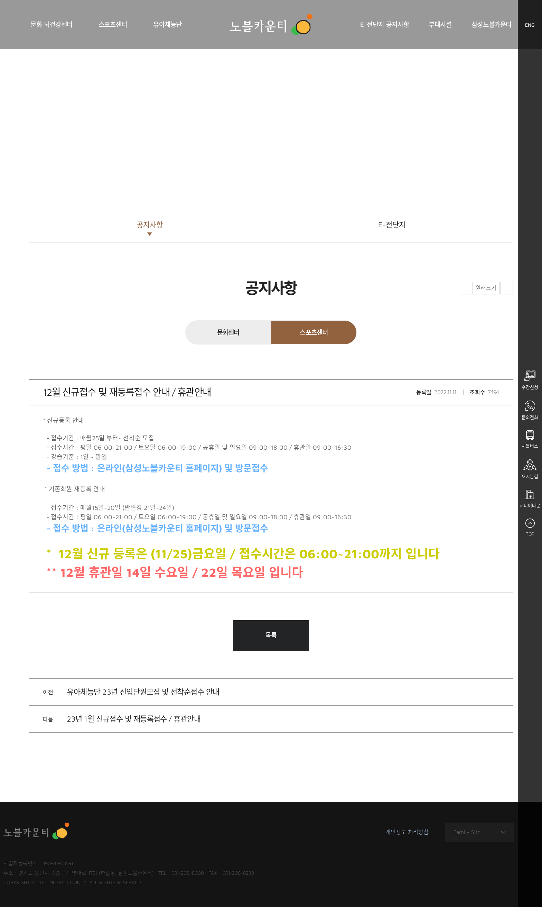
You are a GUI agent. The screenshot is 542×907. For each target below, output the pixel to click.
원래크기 (486, 288)
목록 (271, 635)
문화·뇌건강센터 (51, 24)
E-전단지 (391, 224)
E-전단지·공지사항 (384, 24)
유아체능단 (167, 24)
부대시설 (440, 24)
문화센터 (228, 332)
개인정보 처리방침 (407, 832)
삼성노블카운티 (491, 24)
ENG (533, 26)
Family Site (480, 832)
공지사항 (150, 224)
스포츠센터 (113, 24)
